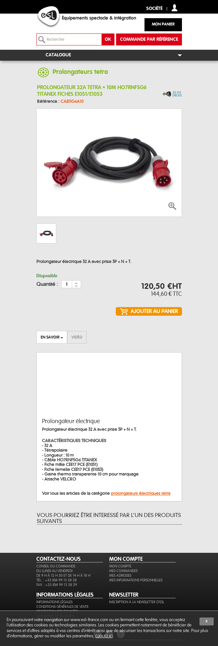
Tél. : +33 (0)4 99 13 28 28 (56, 580)
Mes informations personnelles (135, 580)
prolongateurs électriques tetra (140, 493)
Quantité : (47, 284)
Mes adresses (120, 575)
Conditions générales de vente (62, 607)
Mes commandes (123, 571)
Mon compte (120, 566)
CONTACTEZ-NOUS (58, 559)
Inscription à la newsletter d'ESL (136, 602)
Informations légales (54, 602)
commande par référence (149, 39)
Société (154, 9)
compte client (174, 7)
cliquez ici (104, 636)
